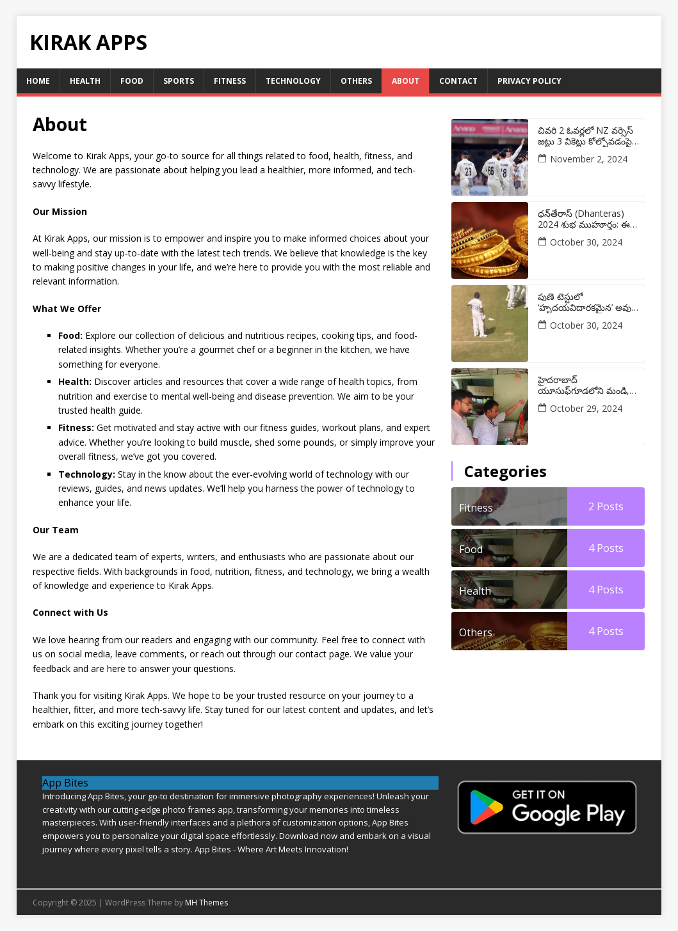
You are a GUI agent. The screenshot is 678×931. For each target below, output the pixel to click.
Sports (178, 80)
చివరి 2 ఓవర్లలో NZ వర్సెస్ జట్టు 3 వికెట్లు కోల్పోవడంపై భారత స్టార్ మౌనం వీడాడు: (585, 136)
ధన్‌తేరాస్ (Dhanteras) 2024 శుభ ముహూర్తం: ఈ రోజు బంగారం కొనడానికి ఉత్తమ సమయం (584, 219)
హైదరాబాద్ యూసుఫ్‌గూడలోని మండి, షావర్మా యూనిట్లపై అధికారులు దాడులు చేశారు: (587, 385)
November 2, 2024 (588, 159)
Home (38, 80)
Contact (458, 80)
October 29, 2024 (586, 408)
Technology (293, 80)
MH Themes (206, 902)
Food (131, 80)
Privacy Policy (529, 80)
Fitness (230, 80)
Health (85, 80)
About (405, 80)
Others (356, 80)
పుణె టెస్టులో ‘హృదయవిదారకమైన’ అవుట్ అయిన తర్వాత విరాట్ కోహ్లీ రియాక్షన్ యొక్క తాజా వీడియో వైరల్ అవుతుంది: (588, 302)
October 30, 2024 (586, 242)
